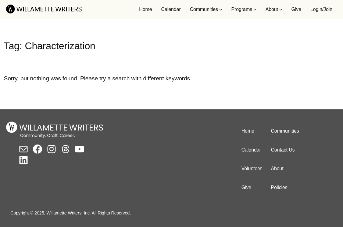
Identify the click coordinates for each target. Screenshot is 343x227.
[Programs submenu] (254, 9)
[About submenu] (280, 9)
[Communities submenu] (220, 9)
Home (145, 9)
